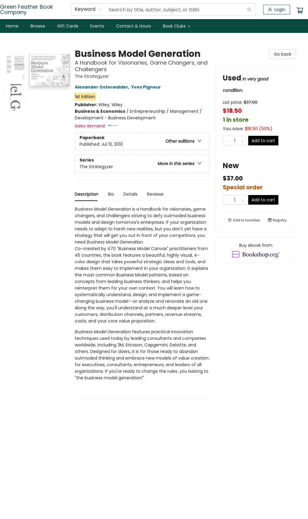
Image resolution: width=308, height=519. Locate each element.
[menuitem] (12, 26)
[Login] (276, 9)
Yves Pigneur (147, 87)
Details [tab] (130, 194)
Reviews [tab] (155, 194)
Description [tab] (86, 194)
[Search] (249, 10)
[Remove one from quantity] (227, 140)
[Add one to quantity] (242, 140)
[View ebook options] (256, 251)
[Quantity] (235, 140)
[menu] (154, 26)
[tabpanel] (142, 302)
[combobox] (88, 9)
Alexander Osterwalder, (103, 87)
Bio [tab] (111, 194)
